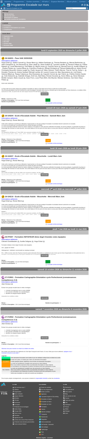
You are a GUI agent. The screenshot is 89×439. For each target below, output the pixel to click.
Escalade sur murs (45, 404)
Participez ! (67, 404)
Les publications (68, 389)
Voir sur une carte (8, 16)
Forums (66, 398)
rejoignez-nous (68, 351)
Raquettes (43, 419)
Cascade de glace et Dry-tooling (48, 396)
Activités (7, 2)
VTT (41, 434)
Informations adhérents (9, 61)
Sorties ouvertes (32, 2)
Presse (66, 406)
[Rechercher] (76, 8)
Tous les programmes (45, 389)
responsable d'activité (41, 378)
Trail (41, 432)
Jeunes (42, 409)
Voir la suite (45, 93)
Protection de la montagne (21, 406)
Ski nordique (43, 427)
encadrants (57, 378)
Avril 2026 (6, 40)
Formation (16, 404)
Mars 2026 (7, 38)
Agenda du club (18, 417)
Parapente (43, 414)
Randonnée (43, 417)
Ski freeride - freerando (46, 424)
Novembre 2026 (8, 45)
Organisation (17, 391)
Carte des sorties (68, 400)
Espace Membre (57, 2)
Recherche (67, 387)
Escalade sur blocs (45, 401)
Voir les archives (8, 14)
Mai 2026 (6, 41)
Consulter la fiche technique (54, 103)
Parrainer (16, 415)
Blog (65, 394)
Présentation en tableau (10, 17)
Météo (65, 409)
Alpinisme (42, 394)
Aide (65, 402)
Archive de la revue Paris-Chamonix (23, 419)
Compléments (8, 29)
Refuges (66, 411)
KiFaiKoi (45, 2)
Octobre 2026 (7, 43)
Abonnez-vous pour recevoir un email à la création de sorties (18, 348)
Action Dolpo (17, 409)
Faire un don (17, 413)
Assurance (16, 402)
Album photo (72, 2)
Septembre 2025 (8, 36)
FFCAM (16, 400)
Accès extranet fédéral (19, 424)
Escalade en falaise (45, 399)
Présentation (7, 26)
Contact (82, 2)
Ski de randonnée (45, 422)
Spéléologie (43, 429)
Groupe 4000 (17, 411)
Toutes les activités (45, 387)
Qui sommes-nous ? (19, 387)
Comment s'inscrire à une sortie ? (10, 353)
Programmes (19, 2)
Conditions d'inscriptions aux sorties (14, 27)
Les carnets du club (69, 396)
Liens (65, 413)
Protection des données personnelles (23, 422)
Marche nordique (44, 411)
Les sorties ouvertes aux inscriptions (14, 19)
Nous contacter (18, 394)
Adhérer (16, 389)
